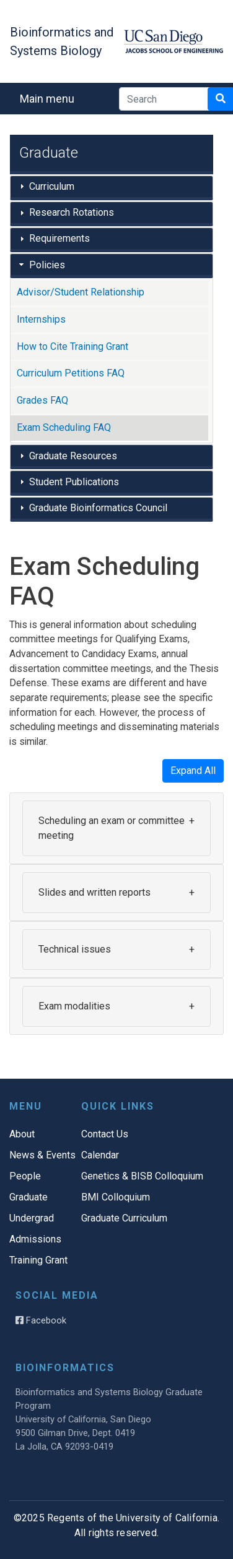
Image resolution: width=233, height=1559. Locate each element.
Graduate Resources (73, 456)
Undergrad (31, 1218)
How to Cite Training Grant (72, 346)
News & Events (42, 1155)
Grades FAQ (42, 400)
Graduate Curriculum (124, 1218)
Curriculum (51, 186)
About (22, 1134)
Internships (41, 319)
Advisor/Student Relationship (80, 292)
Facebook (40, 1320)
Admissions (35, 1239)
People (25, 1176)
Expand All (193, 770)
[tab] (111, 188)
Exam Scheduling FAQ (64, 427)
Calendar (100, 1155)
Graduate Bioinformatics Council (98, 508)
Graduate (28, 1197)
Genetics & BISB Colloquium (142, 1176)
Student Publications (74, 482)
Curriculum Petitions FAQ (71, 373)
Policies (47, 265)
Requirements (59, 238)
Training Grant (38, 1260)
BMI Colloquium (115, 1197)
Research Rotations (71, 212)
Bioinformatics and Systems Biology (61, 41)
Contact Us (104, 1134)
